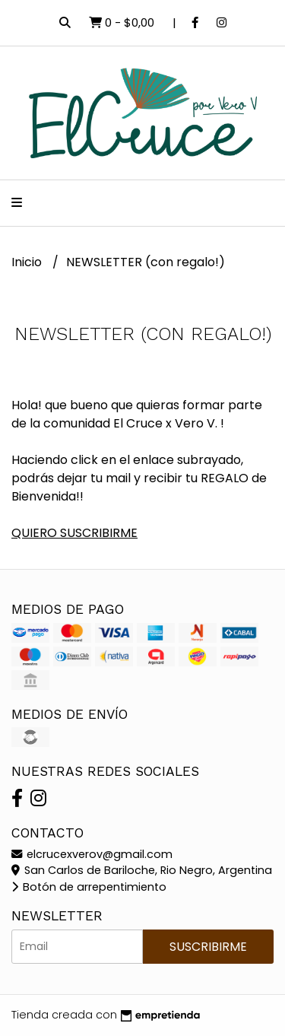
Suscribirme (208, 946)
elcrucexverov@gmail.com (92, 854)
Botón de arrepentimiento (88, 887)
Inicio (28, 262)
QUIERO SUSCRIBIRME (74, 533)
